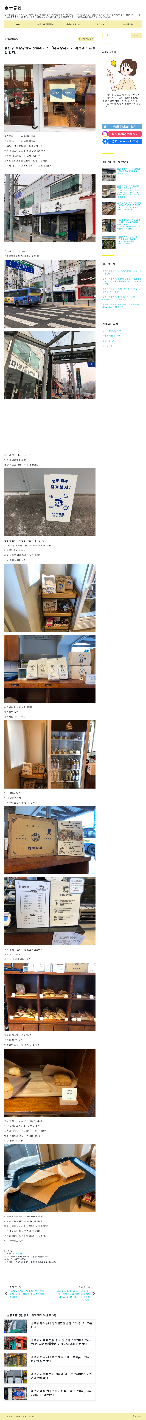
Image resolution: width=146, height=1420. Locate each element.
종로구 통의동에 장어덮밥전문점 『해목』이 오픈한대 (122, 272)
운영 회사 (8, 1416)
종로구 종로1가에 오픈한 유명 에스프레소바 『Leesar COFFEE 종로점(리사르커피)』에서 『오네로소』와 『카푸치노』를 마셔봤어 (129, 191)
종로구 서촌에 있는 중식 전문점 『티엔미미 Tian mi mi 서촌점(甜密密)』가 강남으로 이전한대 (121, 281)
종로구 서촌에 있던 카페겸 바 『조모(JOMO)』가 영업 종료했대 (118, 298)
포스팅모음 (128, 24)
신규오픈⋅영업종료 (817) (113, 331)
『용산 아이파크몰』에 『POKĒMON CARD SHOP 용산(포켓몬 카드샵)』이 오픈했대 (128, 240)
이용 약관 (31, 1416)
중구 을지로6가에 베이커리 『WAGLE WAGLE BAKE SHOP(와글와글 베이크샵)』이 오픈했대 (129, 206)
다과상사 (17, 1253)
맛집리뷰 (100, 24)
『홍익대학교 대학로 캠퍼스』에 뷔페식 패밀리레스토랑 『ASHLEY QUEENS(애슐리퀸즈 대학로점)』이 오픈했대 (129, 224)
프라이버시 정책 (20, 1416)
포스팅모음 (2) (109, 346)
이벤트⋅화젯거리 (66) (111, 336)
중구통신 (13, 7)
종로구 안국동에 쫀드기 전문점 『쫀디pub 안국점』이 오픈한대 (121, 290)
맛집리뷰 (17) (108, 341)
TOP (18, 24)
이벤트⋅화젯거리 (73, 24)
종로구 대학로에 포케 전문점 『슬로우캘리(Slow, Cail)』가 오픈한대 (121, 305)
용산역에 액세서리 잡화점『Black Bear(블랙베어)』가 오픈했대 (129, 171)
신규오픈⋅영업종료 (45, 24)
